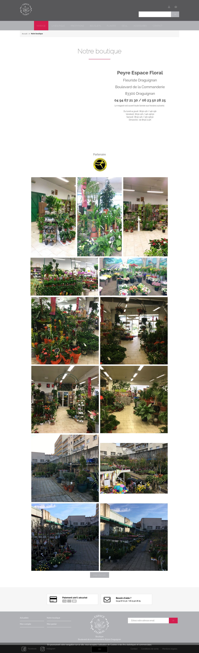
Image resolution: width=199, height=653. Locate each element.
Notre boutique (53, 618)
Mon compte (25, 624)
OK (99, 649)
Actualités (24, 618)
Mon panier (52, 624)
